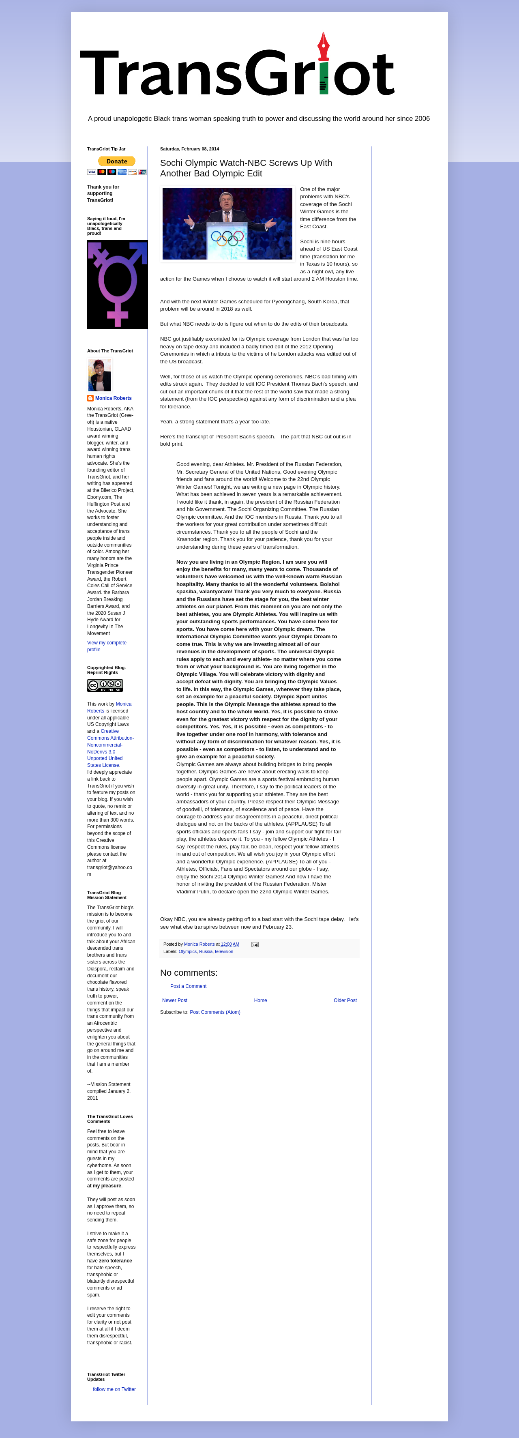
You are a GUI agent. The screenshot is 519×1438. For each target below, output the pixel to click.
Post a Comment (188, 986)
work (103, 704)
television (224, 951)
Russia (205, 951)
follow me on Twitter (114, 1389)
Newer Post (174, 1000)
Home (260, 1000)
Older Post (345, 1000)
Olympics (188, 951)
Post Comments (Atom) (215, 1012)
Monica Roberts (113, 398)
